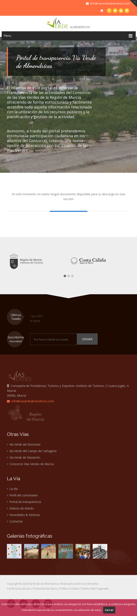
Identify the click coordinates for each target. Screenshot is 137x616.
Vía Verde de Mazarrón (23, 457)
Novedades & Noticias (23, 515)
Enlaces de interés (20, 508)
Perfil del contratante (22, 495)
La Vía (12, 489)
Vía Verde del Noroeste (24, 444)
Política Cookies (69, 588)
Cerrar (109, 610)
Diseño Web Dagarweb (95, 588)
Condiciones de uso (19, 588)
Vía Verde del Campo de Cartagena (31, 451)
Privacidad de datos (45, 588)
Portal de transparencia (24, 502)
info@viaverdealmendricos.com (108, 3)
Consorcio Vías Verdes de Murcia (30, 464)
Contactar (15, 521)
